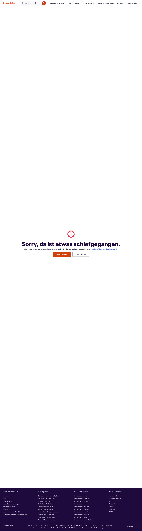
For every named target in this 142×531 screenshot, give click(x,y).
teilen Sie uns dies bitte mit (104, 249)
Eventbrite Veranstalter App (11, 504)
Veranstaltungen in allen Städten (83, 520)
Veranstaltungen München (81, 501)
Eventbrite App (7, 501)
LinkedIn (111, 506)
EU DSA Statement (74, 528)
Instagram (112, 509)
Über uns (30, 525)
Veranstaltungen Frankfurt (81, 506)
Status (94, 525)
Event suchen (81, 254)
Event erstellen (61, 254)
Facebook (112, 504)
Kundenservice (113, 496)
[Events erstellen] (74, 3)
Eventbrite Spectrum (9, 506)
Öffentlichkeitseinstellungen (40, 528)
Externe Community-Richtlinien (12, 512)
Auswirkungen (60, 525)
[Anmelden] (120, 3)
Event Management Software (46, 517)
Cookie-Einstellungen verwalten (100, 528)
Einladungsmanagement (45, 506)
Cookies (64, 528)
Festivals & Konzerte (44, 501)
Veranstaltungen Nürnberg (81, 514)
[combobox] (39, 3)
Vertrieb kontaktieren (115, 498)
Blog (36, 525)
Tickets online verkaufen (45, 509)
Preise (4, 498)
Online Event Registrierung (46, 504)
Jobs (46, 525)
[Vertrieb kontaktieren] (57, 3)
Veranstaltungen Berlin (80, 496)
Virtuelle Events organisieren (46, 498)
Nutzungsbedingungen (105, 525)
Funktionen (6, 496)
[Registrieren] (132, 3)
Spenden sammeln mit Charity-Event (49, 496)
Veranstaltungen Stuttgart (81, 509)
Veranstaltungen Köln (80, 504)
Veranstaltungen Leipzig (81, 517)
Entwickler (87, 525)
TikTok (111, 512)
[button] (89, 3)
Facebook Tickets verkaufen (46, 520)
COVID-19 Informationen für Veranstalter (15, 514)
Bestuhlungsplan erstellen (46, 514)
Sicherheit (79, 525)
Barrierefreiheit (55, 528)
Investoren (70, 525)
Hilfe (41, 525)
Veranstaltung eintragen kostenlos (48, 512)
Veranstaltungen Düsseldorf (82, 512)
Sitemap (5, 509)
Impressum (85, 528)
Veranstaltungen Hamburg (81, 498)
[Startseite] (9, 3)
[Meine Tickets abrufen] (105, 3)
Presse (52, 525)
